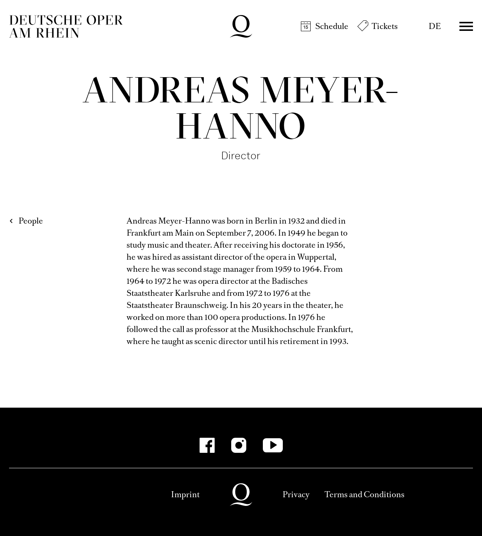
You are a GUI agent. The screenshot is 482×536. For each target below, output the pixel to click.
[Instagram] (238, 445)
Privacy (296, 494)
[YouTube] (273, 445)
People (30, 220)
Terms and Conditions (364, 494)
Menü (466, 26)
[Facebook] (207, 445)
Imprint (185, 494)
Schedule (331, 26)
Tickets (385, 26)
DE (435, 26)
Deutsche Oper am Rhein (66, 26)
